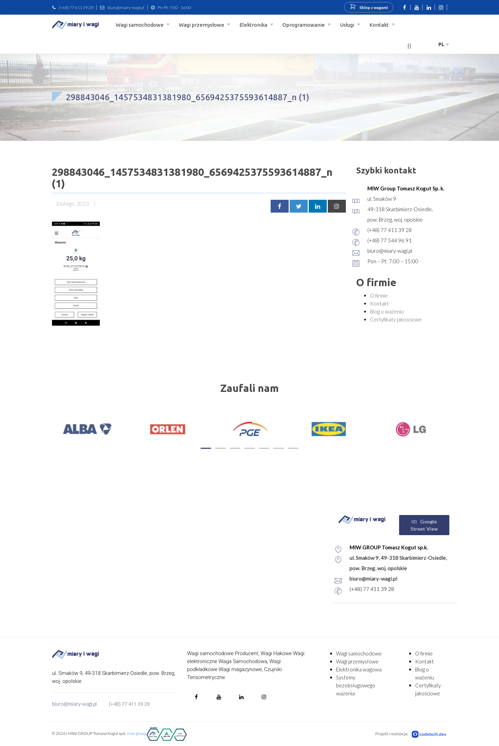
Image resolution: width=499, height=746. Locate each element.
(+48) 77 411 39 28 (76, 7)
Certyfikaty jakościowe (396, 319)
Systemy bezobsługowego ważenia (355, 685)
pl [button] (441, 44)
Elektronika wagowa (359, 669)
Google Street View (449, 525)
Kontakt (379, 25)
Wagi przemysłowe (202, 25)
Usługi (347, 25)
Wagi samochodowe (140, 25)
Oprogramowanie (304, 25)
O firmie (379, 295)
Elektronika (253, 25)
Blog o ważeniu (387, 311)
